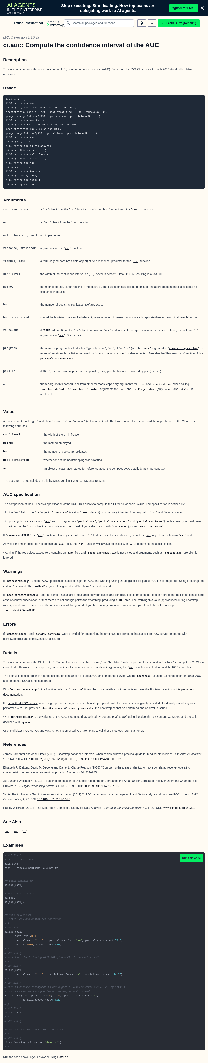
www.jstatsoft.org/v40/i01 (179, 807)
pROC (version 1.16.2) (21, 37)
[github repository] (152, 23)
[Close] (202, 8)
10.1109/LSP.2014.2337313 (101, 786)
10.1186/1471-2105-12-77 (53, 799)
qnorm (26, 722)
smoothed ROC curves (22, 703)
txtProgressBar (144, 389)
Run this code (191, 858)
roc (72, 209)
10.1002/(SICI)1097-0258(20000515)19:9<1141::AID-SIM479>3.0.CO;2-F (77, 759)
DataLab (62, 1057)
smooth (136, 209)
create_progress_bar (183, 348)
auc (75, 222)
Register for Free (184, 8)
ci (24, 831)
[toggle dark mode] (141, 23)
